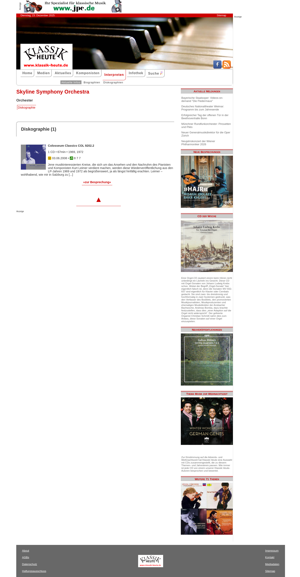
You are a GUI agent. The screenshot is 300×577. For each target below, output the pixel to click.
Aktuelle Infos (70, 82)
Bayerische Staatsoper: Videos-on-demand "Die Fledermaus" (202, 99)
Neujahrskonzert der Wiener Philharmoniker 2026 (198, 143)
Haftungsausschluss (34, 571)
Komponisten (87, 73)
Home (27, 73)
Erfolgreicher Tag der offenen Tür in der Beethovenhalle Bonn (205, 117)
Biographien (92, 82)
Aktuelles (63, 73)
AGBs (25, 557)
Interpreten (114, 74)
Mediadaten (272, 564)
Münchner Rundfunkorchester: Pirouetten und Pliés (206, 125)
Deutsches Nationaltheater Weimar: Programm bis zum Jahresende (202, 108)
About (25, 550)
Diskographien (113, 82)
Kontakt (269, 557)
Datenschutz (29, 564)
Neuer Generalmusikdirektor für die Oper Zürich (205, 134)
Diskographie (26, 107)
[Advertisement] (65, 221)
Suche (155, 73)
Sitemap (221, 15)
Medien (43, 73)
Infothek (136, 73)
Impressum (272, 550)
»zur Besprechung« (97, 182)
